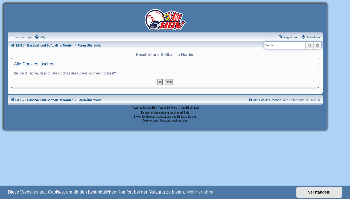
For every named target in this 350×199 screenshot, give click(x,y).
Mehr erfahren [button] (201, 192)
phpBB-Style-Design (184, 116)
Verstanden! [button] (319, 192)
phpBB (151, 107)
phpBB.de (183, 112)
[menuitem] (40, 37)
